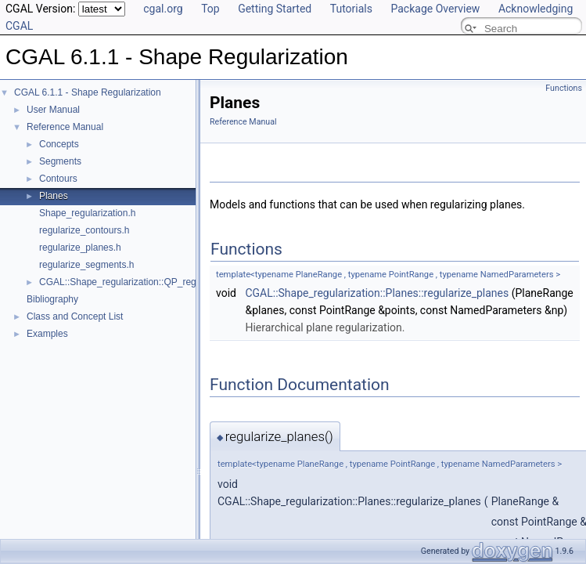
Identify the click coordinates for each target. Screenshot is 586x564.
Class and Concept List (75, 316)
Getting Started (274, 8)
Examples (47, 333)
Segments (60, 161)
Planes (53, 195)
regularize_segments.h (86, 264)
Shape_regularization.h (87, 213)
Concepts (59, 144)
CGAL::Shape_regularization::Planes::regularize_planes (377, 293)
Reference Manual (65, 126)
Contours (58, 178)
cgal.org (162, 8)
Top (210, 8)
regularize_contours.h (84, 230)
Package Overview (435, 8)
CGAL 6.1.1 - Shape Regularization (87, 92)
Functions (563, 88)
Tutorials (351, 8)
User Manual (53, 109)
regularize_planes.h (80, 247)
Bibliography (52, 299)
